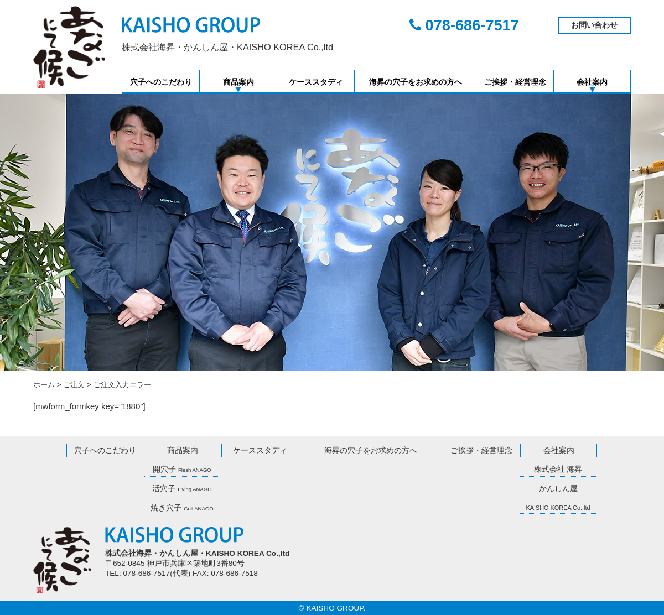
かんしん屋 (558, 488)
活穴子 (181, 488)
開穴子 (182, 469)
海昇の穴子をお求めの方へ (415, 82)
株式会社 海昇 (558, 469)
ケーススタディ (316, 82)
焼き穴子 (182, 508)
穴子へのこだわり (161, 82)
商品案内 (238, 82)
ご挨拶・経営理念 (515, 82)
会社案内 (592, 82)
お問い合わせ (594, 25)
